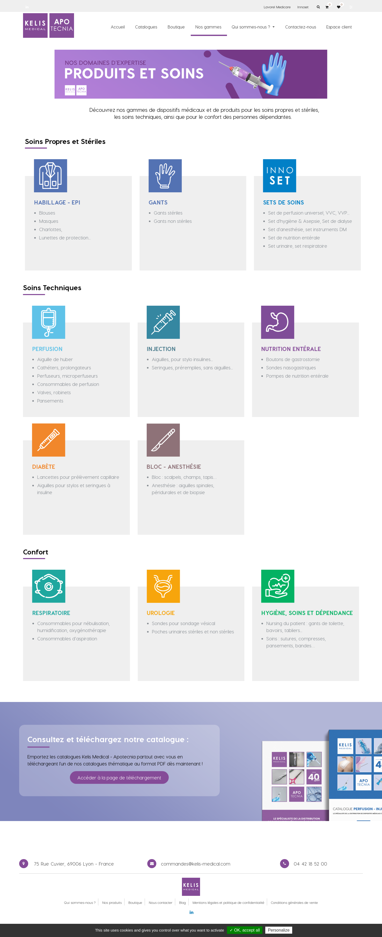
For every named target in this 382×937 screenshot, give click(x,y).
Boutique (135, 902)
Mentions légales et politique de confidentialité (228, 902)
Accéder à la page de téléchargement (119, 769)
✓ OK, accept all (245, 930)
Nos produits (112, 902)
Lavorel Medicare (277, 7)
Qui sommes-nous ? (80, 902)
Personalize (279, 930)
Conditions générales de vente (294, 902)
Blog (182, 902)
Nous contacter (160, 902)
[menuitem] (117, 26)
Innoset (302, 7)
